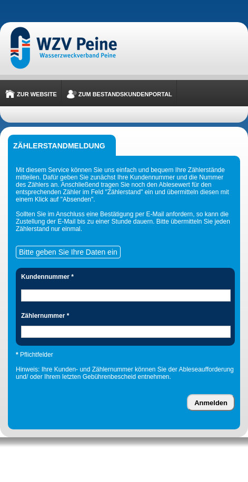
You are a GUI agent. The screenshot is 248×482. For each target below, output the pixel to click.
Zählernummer (45, 315)
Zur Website (37, 94)
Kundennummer (47, 276)
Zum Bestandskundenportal (125, 94)
